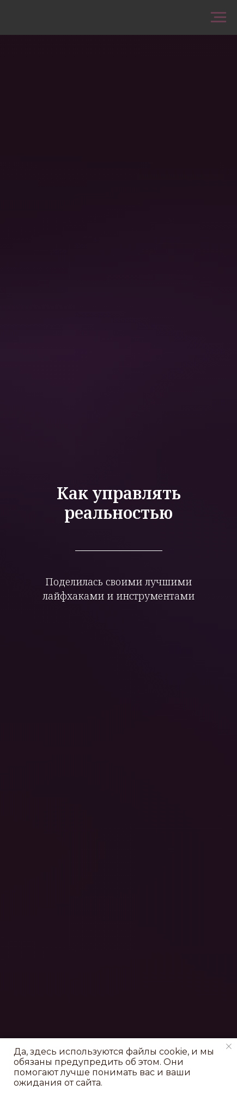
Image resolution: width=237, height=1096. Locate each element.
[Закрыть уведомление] (228, 1046)
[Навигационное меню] (218, 17)
